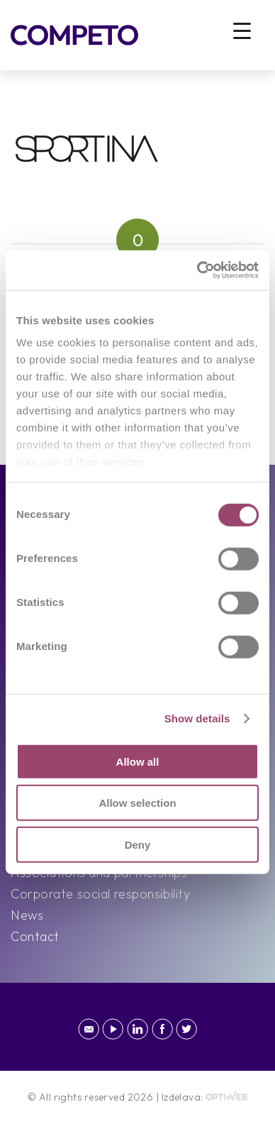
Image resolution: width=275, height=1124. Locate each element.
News (27, 915)
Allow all (137, 761)
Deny (138, 844)
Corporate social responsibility (100, 894)
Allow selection (137, 803)
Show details (197, 718)
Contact (35, 936)
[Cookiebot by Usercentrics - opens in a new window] (197, 270)
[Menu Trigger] (242, 30)
